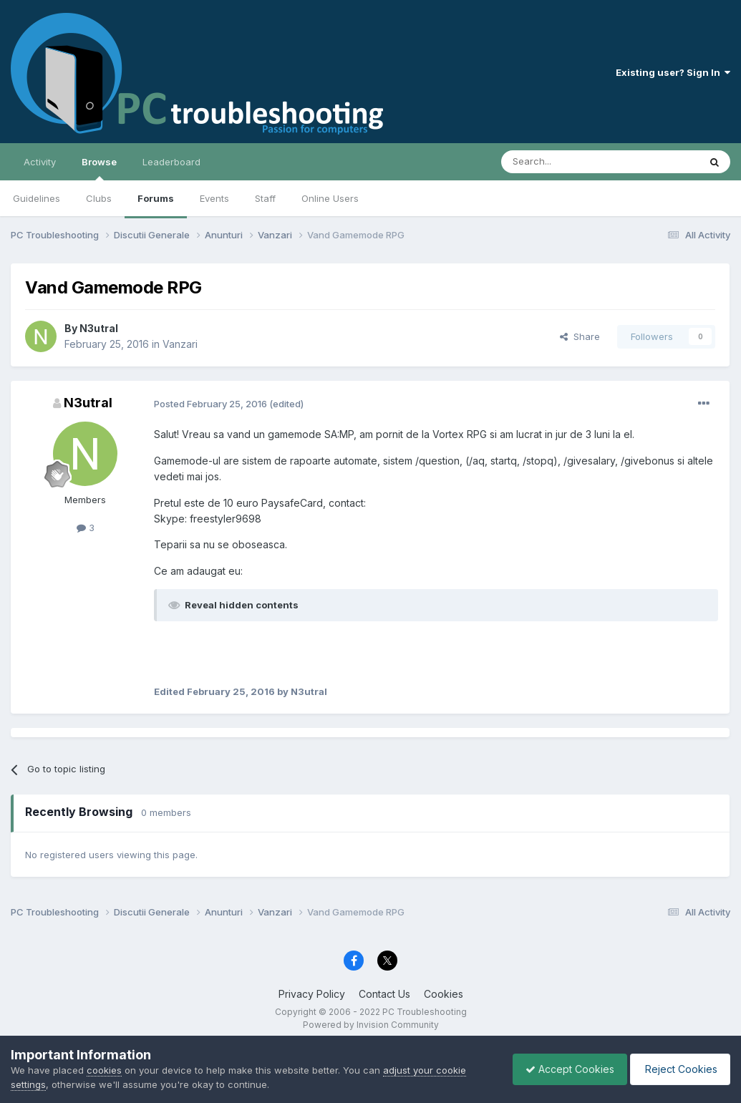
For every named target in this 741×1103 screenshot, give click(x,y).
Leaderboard (171, 161)
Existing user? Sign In (673, 72)
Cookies (443, 994)
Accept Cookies (562, 1069)
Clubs (99, 198)
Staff (265, 198)
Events (214, 198)
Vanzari (180, 344)
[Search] (563, 161)
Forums (155, 198)
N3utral (98, 328)
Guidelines (36, 198)
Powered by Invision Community (371, 1024)
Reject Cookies (677, 1069)
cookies (104, 1070)
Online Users (330, 198)
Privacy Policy (312, 994)
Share (580, 336)
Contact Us (384, 994)
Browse (99, 168)
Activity (40, 161)
